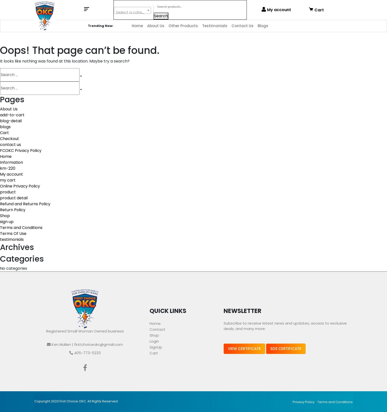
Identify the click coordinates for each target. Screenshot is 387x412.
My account (276, 10)
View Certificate (244, 348)
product (8, 192)
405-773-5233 (85, 352)
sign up (7, 222)
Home (137, 25)
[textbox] (132, 12)
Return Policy (12, 210)
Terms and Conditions (21, 227)
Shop (5, 216)
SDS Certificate (285, 348)
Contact (157, 329)
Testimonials (214, 25)
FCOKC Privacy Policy (20, 150)
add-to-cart (12, 115)
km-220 (7, 168)
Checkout (9, 139)
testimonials (12, 239)
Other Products (183, 25)
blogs (5, 127)
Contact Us (242, 25)
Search (161, 16)
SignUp (156, 347)
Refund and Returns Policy (25, 204)
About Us (155, 25)
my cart (8, 180)
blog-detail (11, 121)
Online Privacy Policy (20, 186)
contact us (10, 144)
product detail (14, 198)
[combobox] (132, 10)
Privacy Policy (303, 402)
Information (11, 162)
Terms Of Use (13, 233)
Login (154, 341)
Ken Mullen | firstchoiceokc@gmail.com (85, 344)
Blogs (263, 25)
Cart (316, 10)
